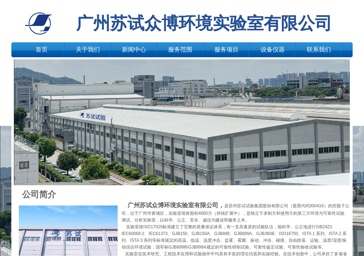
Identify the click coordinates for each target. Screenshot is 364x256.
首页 (42, 49)
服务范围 (180, 49)
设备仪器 (273, 49)
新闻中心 (134, 49)
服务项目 (226, 49)
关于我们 (88, 49)
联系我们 (319, 49)
